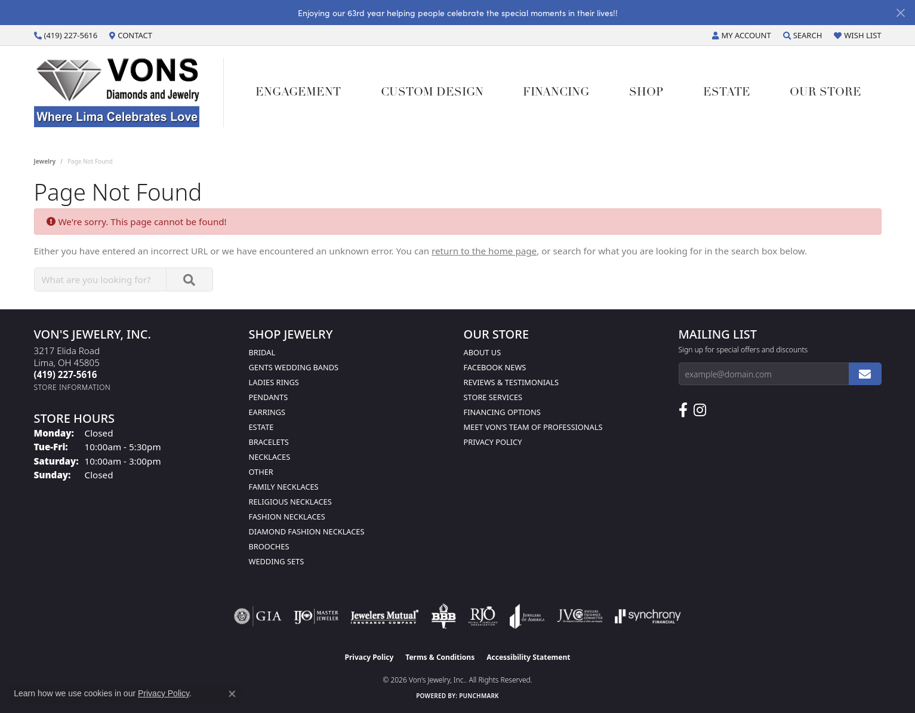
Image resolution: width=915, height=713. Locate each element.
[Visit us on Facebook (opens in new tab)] (683, 410)
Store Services (493, 397)
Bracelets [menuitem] (269, 442)
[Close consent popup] (232, 693)
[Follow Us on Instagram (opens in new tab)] (700, 410)
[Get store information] (72, 387)
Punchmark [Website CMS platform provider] (479, 696)
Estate (726, 93)
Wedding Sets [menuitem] (276, 561)
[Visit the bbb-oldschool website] (443, 616)
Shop (646, 93)
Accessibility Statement (528, 657)
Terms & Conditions (440, 657)
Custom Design (432, 93)
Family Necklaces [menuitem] (284, 486)
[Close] (900, 12)
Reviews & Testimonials (511, 382)
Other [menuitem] (261, 471)
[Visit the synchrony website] (648, 616)
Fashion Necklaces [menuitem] (287, 516)
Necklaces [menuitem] (270, 456)
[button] (741, 35)
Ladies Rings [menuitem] (274, 382)
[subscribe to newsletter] (865, 373)
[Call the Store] (65, 374)
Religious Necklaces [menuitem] (290, 501)
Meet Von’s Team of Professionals (533, 427)
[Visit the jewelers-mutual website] (384, 616)
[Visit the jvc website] (580, 616)
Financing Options (502, 412)
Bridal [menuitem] (262, 352)
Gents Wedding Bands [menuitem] (294, 367)
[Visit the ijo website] (316, 616)
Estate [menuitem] (261, 427)
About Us (482, 352)
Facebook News (495, 367)
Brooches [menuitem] (269, 546)
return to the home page (484, 251)
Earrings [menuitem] (267, 412)
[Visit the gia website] (258, 616)
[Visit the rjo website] (483, 616)
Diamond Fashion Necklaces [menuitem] (307, 531)
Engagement (298, 93)
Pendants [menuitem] (268, 397)
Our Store (825, 93)
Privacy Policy (493, 442)
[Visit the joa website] (527, 616)
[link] (66, 35)
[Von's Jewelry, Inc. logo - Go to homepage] (129, 92)
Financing (556, 93)
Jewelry (45, 161)
